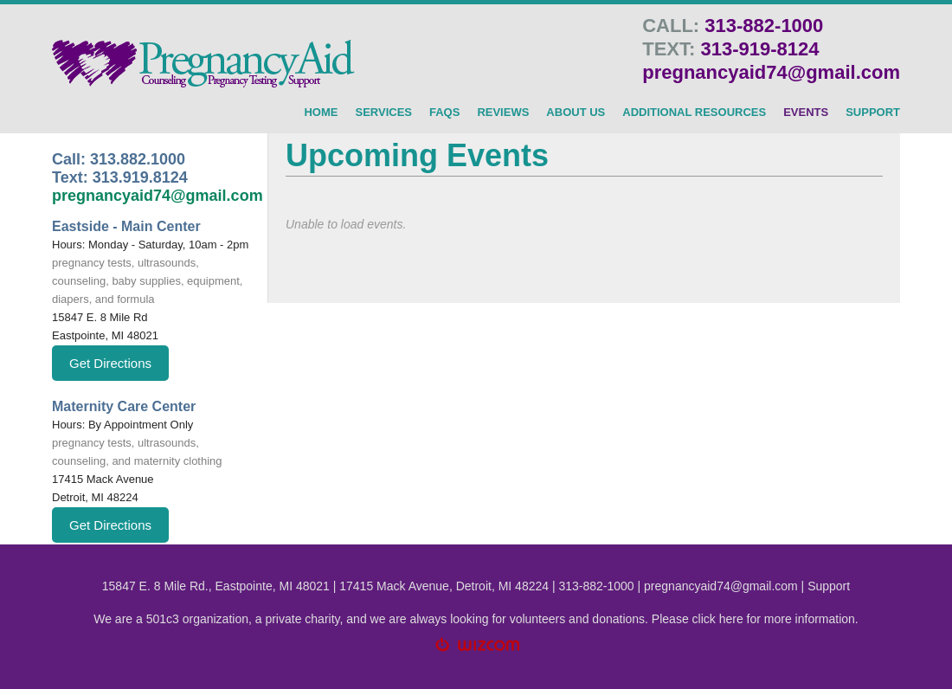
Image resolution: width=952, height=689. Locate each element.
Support (828, 586)
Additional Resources (694, 112)
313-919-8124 (759, 49)
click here (717, 619)
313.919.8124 (140, 177)
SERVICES (383, 112)
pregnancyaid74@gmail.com (771, 72)
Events (805, 112)
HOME (321, 112)
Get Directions (110, 363)
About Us (575, 112)
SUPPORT (873, 112)
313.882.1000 (137, 159)
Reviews (503, 112)
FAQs (444, 112)
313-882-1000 (763, 25)
